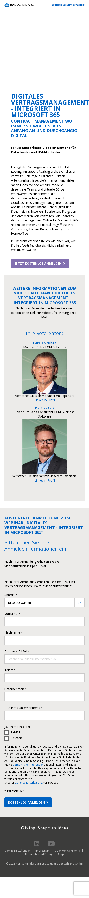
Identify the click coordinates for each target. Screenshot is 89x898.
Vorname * (12, 613)
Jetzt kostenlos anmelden (38, 263)
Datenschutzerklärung (29, 782)
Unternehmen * (15, 689)
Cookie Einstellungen (17, 851)
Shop (60, 854)
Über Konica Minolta (67, 851)
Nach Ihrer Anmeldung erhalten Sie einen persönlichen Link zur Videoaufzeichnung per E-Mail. (44, 312)
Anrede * (10, 595)
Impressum (42, 851)
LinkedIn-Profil (44, 400)
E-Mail (15, 732)
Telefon (9, 670)
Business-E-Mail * (17, 651)
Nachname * (13, 632)
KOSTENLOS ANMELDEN (26, 802)
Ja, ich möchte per (17, 727)
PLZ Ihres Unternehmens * (23, 708)
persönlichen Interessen (28, 764)
